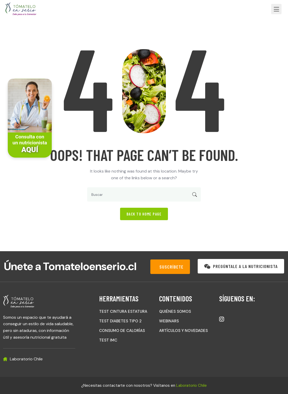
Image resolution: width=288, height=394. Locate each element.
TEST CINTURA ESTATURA (123, 311)
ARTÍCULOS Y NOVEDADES (183, 330)
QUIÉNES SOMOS (175, 311)
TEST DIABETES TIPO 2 (120, 321)
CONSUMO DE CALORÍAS (122, 330)
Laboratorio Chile (191, 385)
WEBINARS (169, 321)
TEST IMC (108, 340)
